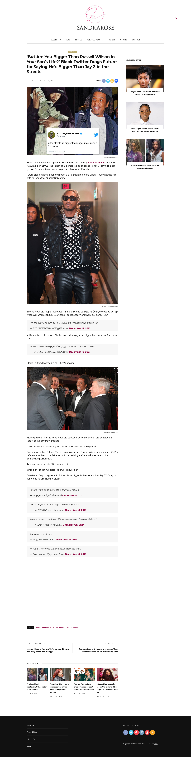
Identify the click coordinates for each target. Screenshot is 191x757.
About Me (30, 725)
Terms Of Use (32, 732)
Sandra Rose (31, 81)
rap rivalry (60, 627)
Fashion (111, 40)
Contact (136, 40)
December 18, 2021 (79, 328)
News (68, 40)
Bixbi (156, 744)
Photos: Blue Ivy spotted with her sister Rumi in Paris (37, 687)
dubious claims (96, 162)
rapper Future (72, 627)
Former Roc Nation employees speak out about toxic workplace (84, 687)
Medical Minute (95, 40)
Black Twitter (42, 627)
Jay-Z (52, 627)
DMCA (29, 746)
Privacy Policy (32, 739)
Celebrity (56, 40)
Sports (123, 40)
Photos (78, 40)
